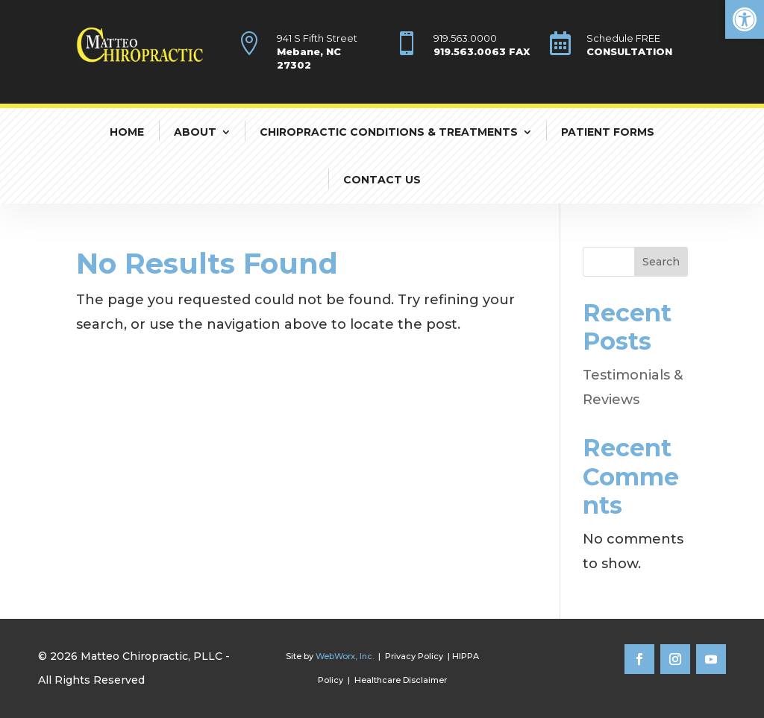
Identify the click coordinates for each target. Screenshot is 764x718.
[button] (744, 19)
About (195, 132)
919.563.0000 (465, 38)
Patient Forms (607, 132)
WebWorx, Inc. (345, 656)
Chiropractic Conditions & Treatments (389, 132)
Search (661, 261)
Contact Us (382, 179)
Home (127, 132)
